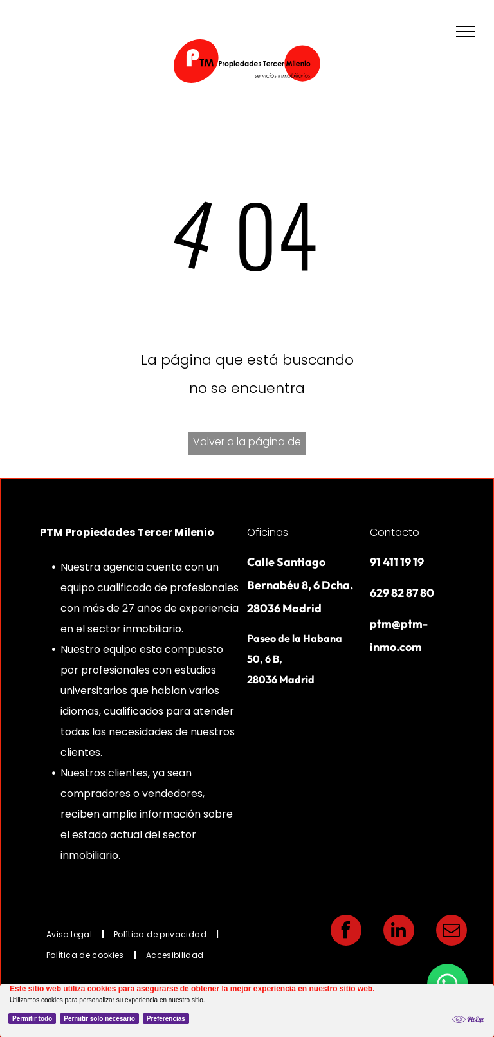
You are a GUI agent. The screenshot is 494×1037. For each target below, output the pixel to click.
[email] (451, 932)
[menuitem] (70, 934)
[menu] (465, 31)
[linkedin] (398, 932)
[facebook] (346, 932)
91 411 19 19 (397, 562)
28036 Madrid (281, 679)
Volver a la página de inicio (247, 444)
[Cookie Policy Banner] (247, 1010)
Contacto (394, 532)
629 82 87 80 (402, 592)
